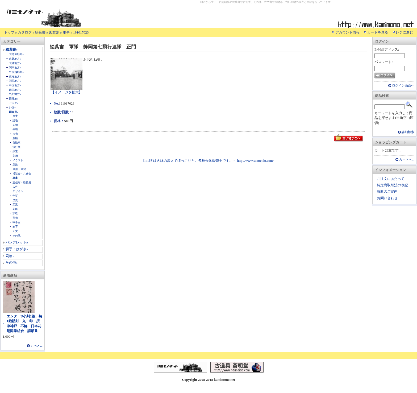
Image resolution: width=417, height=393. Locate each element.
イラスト (17, 160)
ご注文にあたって (391, 179)
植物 (15, 133)
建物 (15, 120)
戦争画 (16, 222)
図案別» (13, 111)
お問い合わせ (387, 198)
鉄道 (15, 151)
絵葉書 (40, 32)
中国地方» (15, 85)
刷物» (10, 256)
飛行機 (16, 147)
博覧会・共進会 (21, 173)
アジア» (13, 102)
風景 (15, 115)
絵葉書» (12, 49)
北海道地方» (16, 54)
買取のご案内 (387, 191)
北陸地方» (15, 63)
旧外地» (13, 98)
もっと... (37, 346)
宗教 (15, 213)
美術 (15, 155)
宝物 (15, 217)
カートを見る (377, 32)
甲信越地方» (16, 72)
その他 (16, 235)
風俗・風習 (19, 169)
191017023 (81, 32)
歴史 (15, 200)
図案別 (54, 32)
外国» (12, 107)
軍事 (66, 32)
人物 (15, 124)
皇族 (15, 164)
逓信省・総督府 (21, 182)
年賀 (15, 195)
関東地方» (15, 67)
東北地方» (15, 58)
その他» (12, 262)
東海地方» (15, 76)
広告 (15, 186)
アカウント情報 (347, 32)
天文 (15, 231)
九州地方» (15, 94)
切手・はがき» (17, 249)
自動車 (16, 142)
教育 (15, 226)
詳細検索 (408, 132)
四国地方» (15, 89)
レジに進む (404, 32)
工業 (15, 204)
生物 (15, 129)
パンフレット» (17, 242)
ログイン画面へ (403, 85)
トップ (9, 32)
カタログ (25, 32)
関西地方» (15, 80)
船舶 (15, 138)
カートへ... (406, 159)
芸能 (15, 209)
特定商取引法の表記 (392, 185)
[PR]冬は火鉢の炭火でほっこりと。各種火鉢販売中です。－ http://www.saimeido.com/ (208, 161)
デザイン (17, 191)
